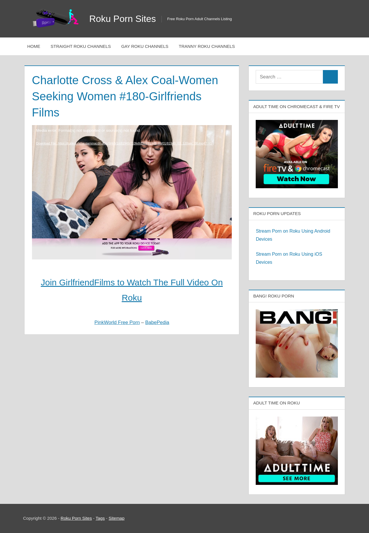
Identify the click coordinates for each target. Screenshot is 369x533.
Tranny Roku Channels (207, 46)
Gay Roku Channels (144, 46)
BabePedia (157, 322)
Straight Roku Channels (81, 46)
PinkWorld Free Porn (117, 322)
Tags (100, 518)
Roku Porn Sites (122, 19)
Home (33, 46)
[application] (132, 165)
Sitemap (117, 518)
